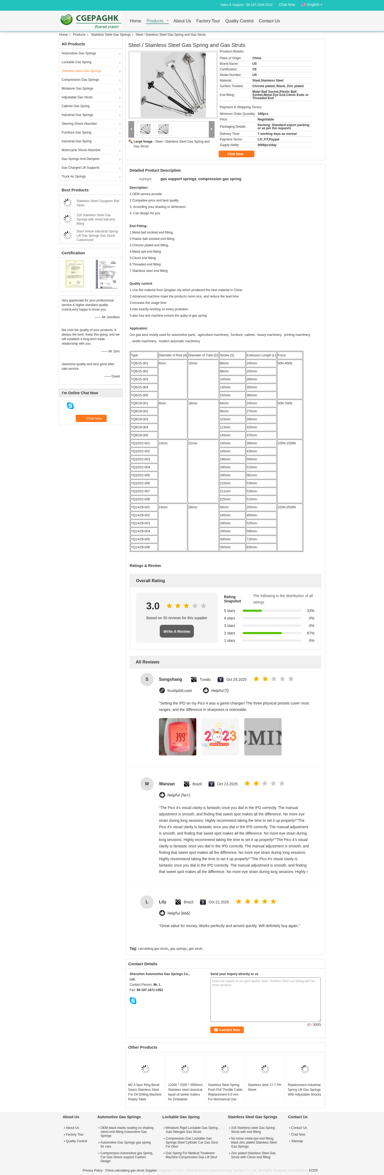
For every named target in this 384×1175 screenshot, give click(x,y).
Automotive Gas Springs (79, 53)
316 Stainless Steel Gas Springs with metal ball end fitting (96, 219)
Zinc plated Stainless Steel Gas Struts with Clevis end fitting (253, 1155)
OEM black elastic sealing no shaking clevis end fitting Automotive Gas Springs (127, 1132)
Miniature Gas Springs (77, 88)
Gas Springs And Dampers (80, 159)
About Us (182, 21)
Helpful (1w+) (178, 795)
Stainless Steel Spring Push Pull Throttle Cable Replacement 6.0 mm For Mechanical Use (225, 1092)
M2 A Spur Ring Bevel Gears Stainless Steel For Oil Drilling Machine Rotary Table (145, 1092)
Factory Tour (208, 21)
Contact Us (269, 21)
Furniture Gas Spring (76, 132)
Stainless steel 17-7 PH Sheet (264, 1087)
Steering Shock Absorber (79, 124)
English (316, 4)
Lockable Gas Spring (76, 62)
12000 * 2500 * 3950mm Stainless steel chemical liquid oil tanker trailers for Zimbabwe (185, 1092)
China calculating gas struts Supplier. (131, 1170)
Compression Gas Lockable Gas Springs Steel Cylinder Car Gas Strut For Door (192, 1142)
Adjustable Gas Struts (77, 97)
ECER (313, 1170)
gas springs (178, 949)
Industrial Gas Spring (76, 141)
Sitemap (297, 1141)
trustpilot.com (179, 691)
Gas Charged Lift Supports (80, 168)
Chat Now (287, 4)
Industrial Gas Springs (77, 115)
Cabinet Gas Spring (76, 106)
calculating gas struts (153, 949)
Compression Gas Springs (80, 80)
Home (135, 21)
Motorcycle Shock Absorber (81, 150)
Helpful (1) (220, 691)
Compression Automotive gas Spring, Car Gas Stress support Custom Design (127, 1157)
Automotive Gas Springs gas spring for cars (126, 1144)
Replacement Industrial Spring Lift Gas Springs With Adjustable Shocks (304, 1089)
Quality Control (239, 21)
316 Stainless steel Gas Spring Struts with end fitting (253, 1130)
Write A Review (176, 631)
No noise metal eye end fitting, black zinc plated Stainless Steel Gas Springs (254, 1142)
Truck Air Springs (74, 176)
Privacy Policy (93, 1170)
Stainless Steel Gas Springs (111, 35)
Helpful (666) (178, 913)
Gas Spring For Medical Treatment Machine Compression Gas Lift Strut (191, 1155)
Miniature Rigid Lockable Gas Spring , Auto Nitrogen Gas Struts (192, 1130)
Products (155, 21)
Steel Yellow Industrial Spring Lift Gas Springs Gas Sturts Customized (97, 236)
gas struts (196, 949)
